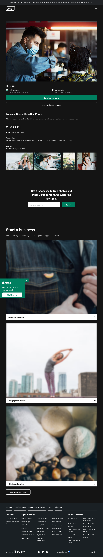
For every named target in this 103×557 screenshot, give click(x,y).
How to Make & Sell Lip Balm (74, 530)
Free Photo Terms (20, 507)
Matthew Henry (18, 132)
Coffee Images (25, 521)
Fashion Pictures (42, 518)
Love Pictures (56, 531)
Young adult (61, 140)
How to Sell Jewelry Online (74, 536)
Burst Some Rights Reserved (16, 148)
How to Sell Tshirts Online (74, 541)
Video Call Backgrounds (41, 539)
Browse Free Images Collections (12, 522)
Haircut (33, 140)
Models (53, 140)
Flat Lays (24, 528)
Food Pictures (56, 521)
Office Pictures (26, 525)
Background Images (43, 528)
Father (48, 140)
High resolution (14, 90)
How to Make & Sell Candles (89, 536)
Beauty (27, 140)
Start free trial (12, 294)
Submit (68, 204)
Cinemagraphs (56, 528)
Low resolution (60, 90)
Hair (22, 140)
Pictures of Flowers (27, 535)
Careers (9, 507)
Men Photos (40, 531)
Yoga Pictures (41, 535)
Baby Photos (25, 538)
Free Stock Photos (11, 518)
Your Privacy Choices (61, 552)
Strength (70, 140)
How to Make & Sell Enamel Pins (89, 525)
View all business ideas (18, 492)
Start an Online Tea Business (74, 525)
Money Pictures (42, 525)
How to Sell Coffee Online (89, 530)
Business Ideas (72, 518)
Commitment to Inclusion (37, 507)
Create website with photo (51, 105)
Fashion (9, 140)
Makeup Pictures (57, 518)
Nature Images (41, 521)
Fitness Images (57, 535)
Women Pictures (26, 531)
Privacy (50, 507)
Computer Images (57, 525)
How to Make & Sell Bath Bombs (89, 519)
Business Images (26, 518)
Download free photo (51, 97)
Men (18, 140)
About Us (58, 507)
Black (14, 140)
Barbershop (40, 140)
